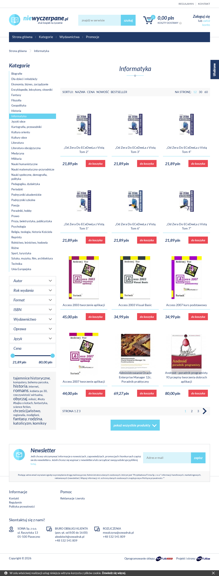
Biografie (16, 73)
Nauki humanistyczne (24, 164)
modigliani (33, 415)
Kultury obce (19, 137)
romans (21, 390)
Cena (91, 92)
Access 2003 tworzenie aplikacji (84, 305)
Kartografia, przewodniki (26, 127)
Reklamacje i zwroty (72, 498)
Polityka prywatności (22, 506)
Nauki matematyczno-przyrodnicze (32, 169)
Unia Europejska (21, 269)
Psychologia (18, 226)
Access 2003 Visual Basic (135, 305)
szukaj (128, 20)
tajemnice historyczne (31, 378)
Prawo (15, 216)
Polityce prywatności (152, 478)
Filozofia (16, 100)
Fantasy (16, 95)
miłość (32, 399)
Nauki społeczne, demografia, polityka (29, 177)
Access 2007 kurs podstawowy (186, 305)
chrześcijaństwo (26, 410)
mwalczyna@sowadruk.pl (118, 532)
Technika (16, 263)
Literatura (17, 142)
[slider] (12, 356)
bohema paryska (38, 382)
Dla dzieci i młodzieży (24, 79)
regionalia (19, 415)
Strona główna (22, 37)
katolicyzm (22, 423)
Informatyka (19, 116)
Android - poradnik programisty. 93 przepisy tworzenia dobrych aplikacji (186, 377)
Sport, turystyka (21, 253)
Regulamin (186, 3)
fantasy (20, 418)
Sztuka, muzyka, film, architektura (32, 258)
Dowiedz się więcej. (114, 573)
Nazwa (80, 92)
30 (200, 92)
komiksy (39, 423)
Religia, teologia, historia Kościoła (31, 232)
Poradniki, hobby (21, 210)
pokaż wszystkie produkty (132, 425)
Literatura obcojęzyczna (26, 148)
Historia (16, 111)
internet (33, 386)
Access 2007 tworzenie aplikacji (84, 381)
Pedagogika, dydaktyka (25, 184)
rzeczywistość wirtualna (28, 395)
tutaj (33, 463)
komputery (20, 382)
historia (20, 386)
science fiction (21, 407)
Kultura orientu (20, 132)
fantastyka (40, 403)
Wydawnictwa (69, 37)
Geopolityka (18, 105)
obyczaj (20, 398)
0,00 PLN (166, 18)
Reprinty (16, 237)
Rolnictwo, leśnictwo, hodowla (29, 242)
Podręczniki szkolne (23, 200)
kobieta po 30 (38, 391)
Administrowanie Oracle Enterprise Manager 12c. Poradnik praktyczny (135, 377)
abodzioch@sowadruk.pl (69, 536)
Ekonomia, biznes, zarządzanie (29, 84)
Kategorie (46, 37)
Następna (204, 411)
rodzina (35, 418)
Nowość (102, 92)
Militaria (16, 158)
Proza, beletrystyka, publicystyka (31, 221)
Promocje (92, 37)
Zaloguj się (201, 16)
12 (195, 92)
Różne (15, 248)
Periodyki (17, 189)
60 (206, 92)
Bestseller (119, 92)
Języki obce (18, 121)
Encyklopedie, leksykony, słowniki (31, 89)
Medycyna (17, 153)
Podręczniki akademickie (26, 194)
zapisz (198, 458)
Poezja (15, 205)
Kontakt (204, 3)
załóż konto (206, 22)
